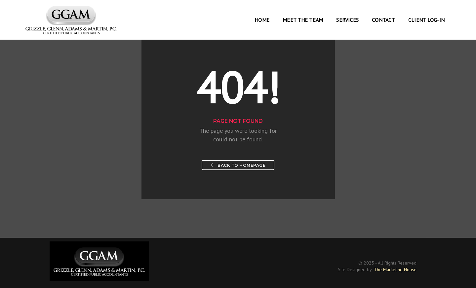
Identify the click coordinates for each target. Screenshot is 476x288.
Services (347, 20)
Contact (383, 20)
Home (262, 20)
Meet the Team (303, 20)
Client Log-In (426, 20)
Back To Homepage (238, 165)
